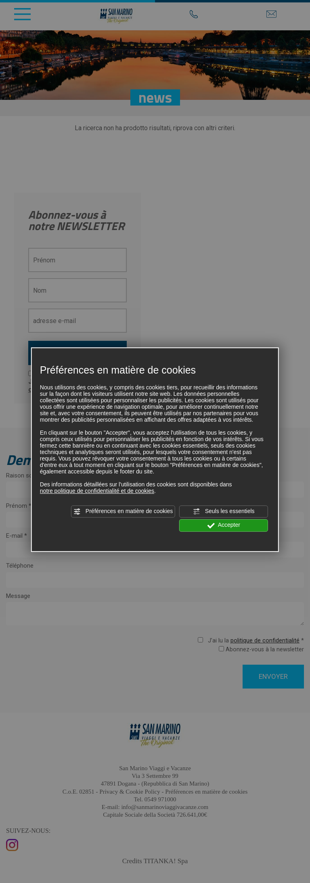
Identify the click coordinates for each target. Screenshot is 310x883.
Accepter (223, 525)
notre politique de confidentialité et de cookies (97, 491)
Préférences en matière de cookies (123, 511)
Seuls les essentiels (224, 511)
